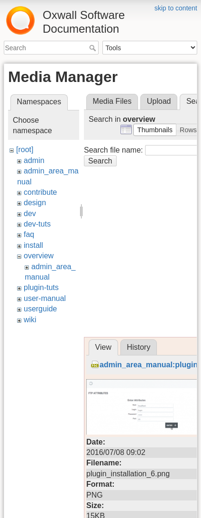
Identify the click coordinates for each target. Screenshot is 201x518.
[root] (24, 149)
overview (39, 256)
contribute (40, 192)
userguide (40, 309)
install (33, 245)
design (35, 203)
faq (29, 234)
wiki (30, 320)
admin (34, 160)
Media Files (112, 101)
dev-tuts (37, 224)
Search (93, 48)
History (138, 347)
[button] (154, 130)
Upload (159, 101)
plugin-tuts (41, 287)
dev (30, 213)
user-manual (45, 298)
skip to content (176, 8)
